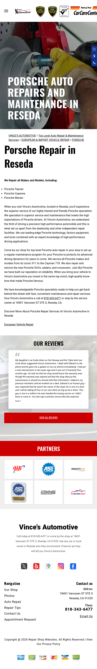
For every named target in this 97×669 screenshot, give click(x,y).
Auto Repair (12, 601)
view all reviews (48, 417)
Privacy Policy (51, 644)
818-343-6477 (52, 298)
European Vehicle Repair (18, 324)
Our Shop (11, 590)
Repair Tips (12, 607)
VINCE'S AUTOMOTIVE (22, 135)
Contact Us (12, 613)
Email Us (86, 616)
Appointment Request (20, 619)
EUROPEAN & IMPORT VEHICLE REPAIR (45, 140)
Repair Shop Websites (42, 639)
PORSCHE (78, 140)
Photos (9, 596)
